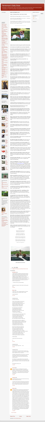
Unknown (13, 377)
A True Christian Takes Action (7, 130)
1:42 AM (13, 374)
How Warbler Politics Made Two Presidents (5, 38)
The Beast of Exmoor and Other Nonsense (5, 57)
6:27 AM (13, 295)
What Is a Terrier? (4, 26)
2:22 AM (13, 385)
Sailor (27, 268)
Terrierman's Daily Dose (11, 6)
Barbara (13, 388)
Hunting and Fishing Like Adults (4, 50)
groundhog (21, 268)
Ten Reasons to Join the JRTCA (4, 40)
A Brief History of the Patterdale (4, 73)
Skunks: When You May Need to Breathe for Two (5, 48)
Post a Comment (13, 412)
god (19, 268)
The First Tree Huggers (7, 168)
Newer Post (12, 416)
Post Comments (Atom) (17, 418)
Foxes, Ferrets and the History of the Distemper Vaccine (4, 55)
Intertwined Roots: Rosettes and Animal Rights (5, 36)
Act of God (3, 45)
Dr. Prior (13, 367)
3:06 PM (13, 346)
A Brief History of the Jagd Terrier (4, 69)
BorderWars (14, 272)
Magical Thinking (4, 24)
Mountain (24, 268)
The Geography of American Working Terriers (4, 65)
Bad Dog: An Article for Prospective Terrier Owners (5, 221)
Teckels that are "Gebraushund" (4, 34)
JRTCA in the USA (4, 188)
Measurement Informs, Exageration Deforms (5, 31)
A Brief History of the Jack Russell (4, 71)
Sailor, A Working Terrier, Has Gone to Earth (4, 52)
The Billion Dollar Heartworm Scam (7, 152)
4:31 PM (13, 364)
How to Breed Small (4, 29)
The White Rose (6, 156)
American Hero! (7, 135)
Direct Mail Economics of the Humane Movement (5, 225)
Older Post (28, 416)
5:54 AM (13, 287)
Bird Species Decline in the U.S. (5, 218)
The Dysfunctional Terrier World (4, 42)
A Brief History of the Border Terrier (4, 67)
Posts (34, 17)
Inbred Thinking (4, 25)
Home (20, 416)
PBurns (13, 290)
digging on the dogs (15, 268)
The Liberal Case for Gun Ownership (4, 223)
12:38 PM (13, 410)
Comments (35, 18)
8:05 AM (13, 341)
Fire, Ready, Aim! (7, 146)
